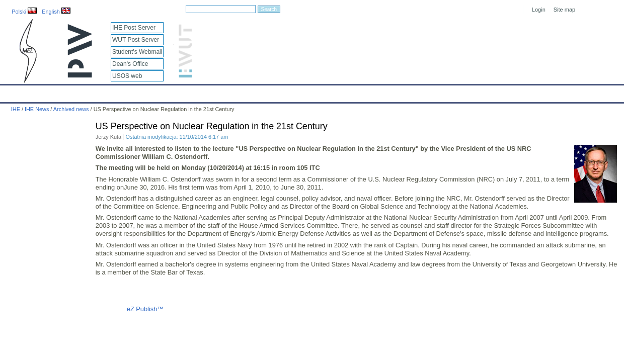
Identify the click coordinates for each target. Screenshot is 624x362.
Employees (164, 91)
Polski (24, 12)
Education (209, 91)
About (125, 91)
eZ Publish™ (145, 309)
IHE (13, 91)
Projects (291, 91)
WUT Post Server (135, 39)
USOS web (127, 75)
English (56, 12)
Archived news (71, 109)
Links (384, 91)
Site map (564, 10)
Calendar (46, 91)
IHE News (88, 91)
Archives (330, 91)
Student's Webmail (137, 51)
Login (538, 10)
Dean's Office (130, 63)
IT (359, 91)
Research (251, 91)
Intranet (417, 91)
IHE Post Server (133, 27)
